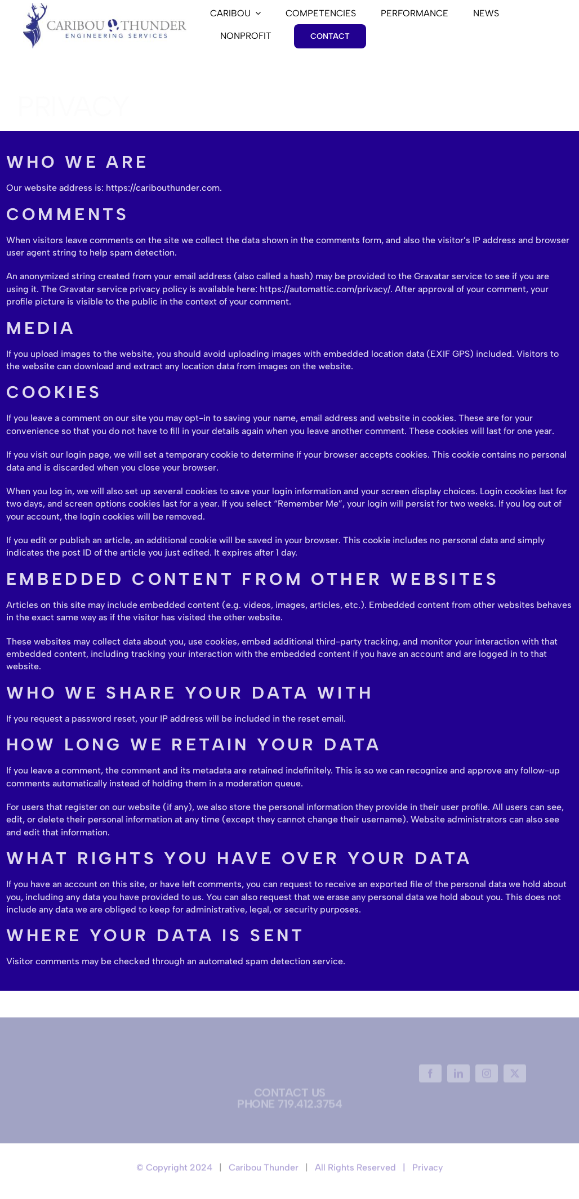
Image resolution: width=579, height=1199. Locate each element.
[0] (104, 7)
